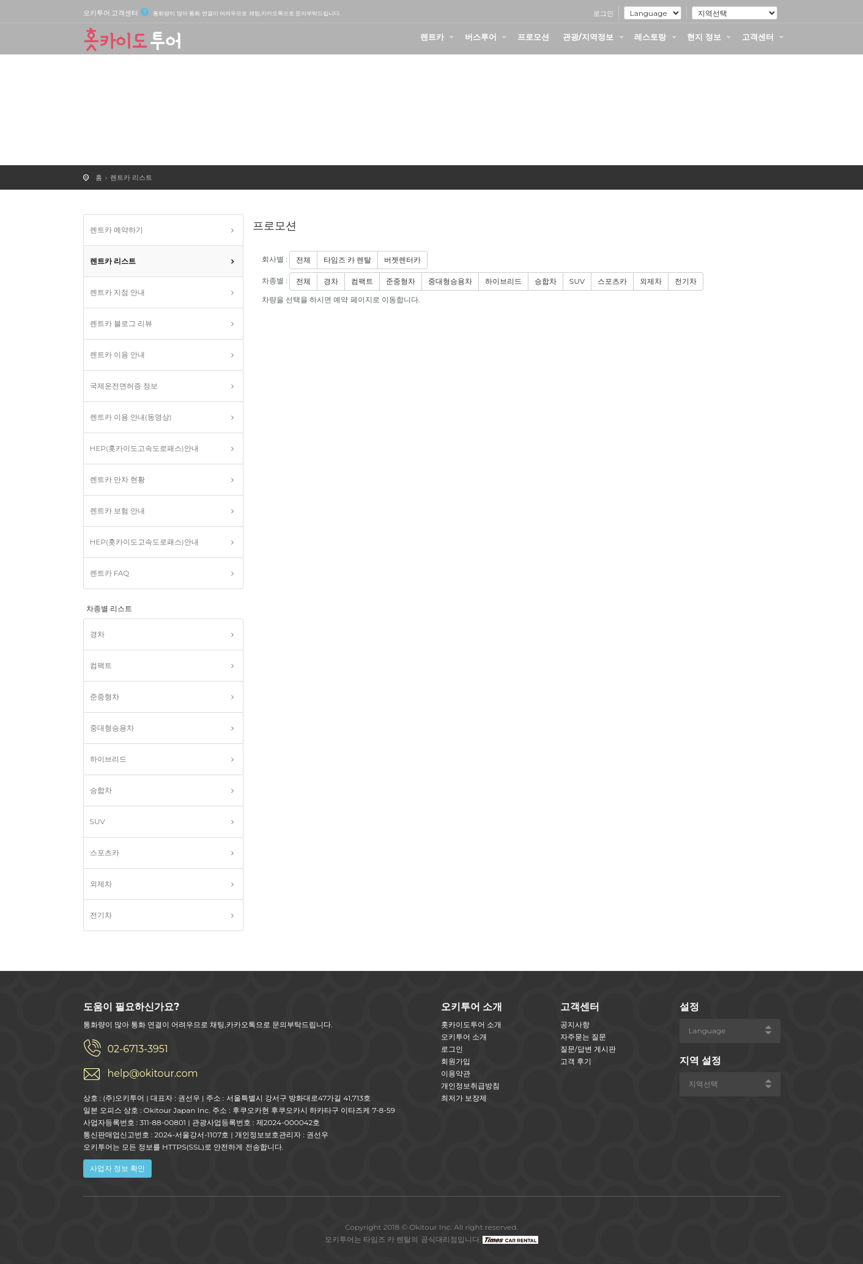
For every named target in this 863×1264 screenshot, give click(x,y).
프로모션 (533, 37)
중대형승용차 (112, 727)
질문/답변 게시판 (588, 1049)
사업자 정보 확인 (117, 1168)
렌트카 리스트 (131, 177)
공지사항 (575, 1024)
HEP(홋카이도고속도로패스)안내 (144, 448)
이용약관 (455, 1073)
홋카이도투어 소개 (471, 1024)
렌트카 (438, 37)
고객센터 (764, 37)
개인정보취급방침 (470, 1085)
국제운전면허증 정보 (124, 385)
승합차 (101, 790)
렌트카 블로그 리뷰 (121, 323)
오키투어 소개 (464, 1036)
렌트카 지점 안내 (117, 292)
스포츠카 (104, 852)
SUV (97, 821)
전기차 (101, 915)
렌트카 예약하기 (116, 229)
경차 (97, 634)
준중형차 (104, 696)
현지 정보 (711, 37)
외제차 (101, 883)
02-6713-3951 (138, 1049)
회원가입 (455, 1061)
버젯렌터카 (402, 259)
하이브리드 (108, 759)
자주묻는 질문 (583, 1036)
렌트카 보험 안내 (117, 510)
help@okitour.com (153, 1073)
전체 (303, 259)
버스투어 (487, 37)
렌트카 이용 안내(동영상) (131, 417)
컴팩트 (101, 665)
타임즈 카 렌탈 (347, 259)
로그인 (603, 13)
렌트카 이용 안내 (117, 354)
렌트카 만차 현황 (117, 479)
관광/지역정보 (595, 37)
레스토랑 (657, 37)
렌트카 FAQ (110, 573)
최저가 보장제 (464, 1097)
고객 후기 (575, 1061)
